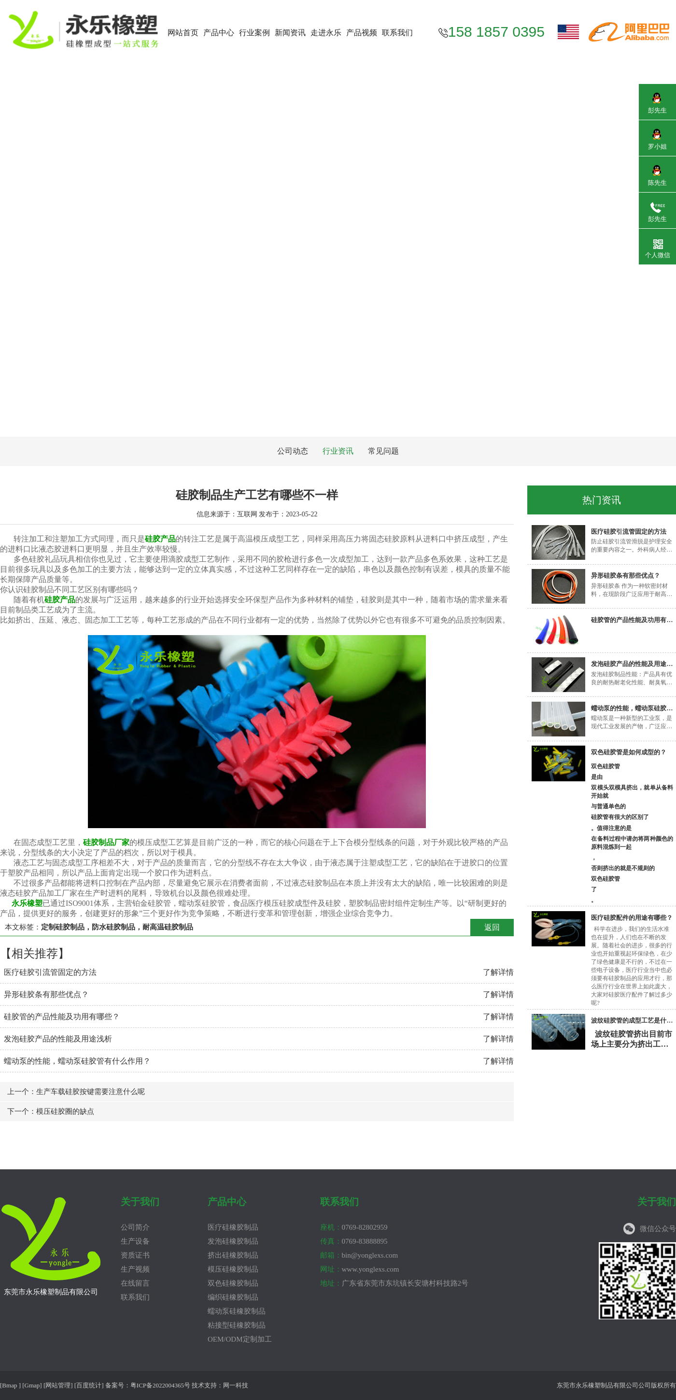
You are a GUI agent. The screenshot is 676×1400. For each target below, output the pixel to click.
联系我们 (397, 32)
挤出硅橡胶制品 (233, 1255)
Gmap (32, 1385)
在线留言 (135, 1283)
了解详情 (498, 972)
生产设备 (135, 1241)
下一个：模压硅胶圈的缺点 (50, 1111)
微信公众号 (658, 1229)
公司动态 (292, 451)
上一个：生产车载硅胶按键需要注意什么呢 (76, 1091)
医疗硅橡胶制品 (233, 1227)
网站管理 (57, 1385)
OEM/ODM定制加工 (240, 1339)
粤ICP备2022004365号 (160, 1385)
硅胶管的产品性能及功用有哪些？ (62, 1016)
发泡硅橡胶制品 (233, 1241)
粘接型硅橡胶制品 (237, 1325)
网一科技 (235, 1385)
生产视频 (135, 1269)
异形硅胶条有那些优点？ (46, 994)
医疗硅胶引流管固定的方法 (50, 972)
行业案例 (254, 32)
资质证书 (135, 1255)
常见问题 (383, 451)
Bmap (9, 1385)
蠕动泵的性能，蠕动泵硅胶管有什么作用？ (77, 1061)
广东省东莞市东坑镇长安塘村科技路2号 (394, 1283)
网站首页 (183, 32)
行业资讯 (338, 451)
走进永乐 (325, 32)
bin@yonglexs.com (359, 1255)
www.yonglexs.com (359, 1269)
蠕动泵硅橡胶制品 (237, 1311)
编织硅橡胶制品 (233, 1297)
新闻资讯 (290, 32)
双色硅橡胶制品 (233, 1283)
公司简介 (135, 1227)
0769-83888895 (354, 1241)
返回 (492, 927)
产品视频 (361, 32)
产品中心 (218, 32)
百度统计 (88, 1385)
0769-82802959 (354, 1227)
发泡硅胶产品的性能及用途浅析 (58, 1039)
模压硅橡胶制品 (233, 1269)
